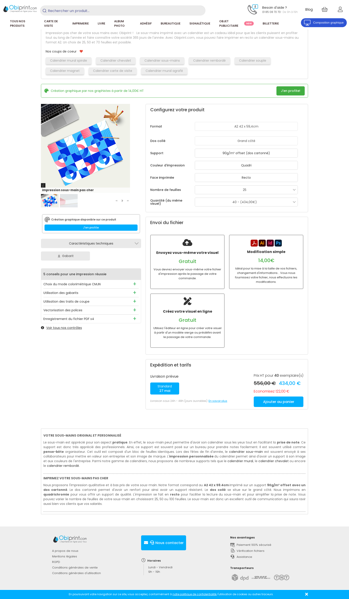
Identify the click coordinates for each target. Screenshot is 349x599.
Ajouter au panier (278, 397)
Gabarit (65, 256)
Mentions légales (64, 552)
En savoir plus (218, 396)
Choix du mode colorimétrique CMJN (72, 284)
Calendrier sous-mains (162, 60)
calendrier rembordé (63, 461)
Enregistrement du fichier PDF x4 (68, 319)
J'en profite (91, 227)
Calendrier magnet (65, 71)
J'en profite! (290, 91)
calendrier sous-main (246, 447)
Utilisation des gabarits (60, 293)
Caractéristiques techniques (91, 243)
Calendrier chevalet (115, 60)
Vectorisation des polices (62, 310)
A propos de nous (65, 546)
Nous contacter (164, 538)
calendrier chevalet (273, 456)
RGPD (56, 557)
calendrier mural (240, 456)
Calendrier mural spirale (68, 60)
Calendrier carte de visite (112, 71)
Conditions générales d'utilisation (76, 569)
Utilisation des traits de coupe (66, 301)
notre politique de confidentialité (194, 594)
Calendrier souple (252, 60)
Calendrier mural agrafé (164, 71)
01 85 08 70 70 (271, 12)
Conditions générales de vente (75, 563)
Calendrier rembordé (209, 60)
